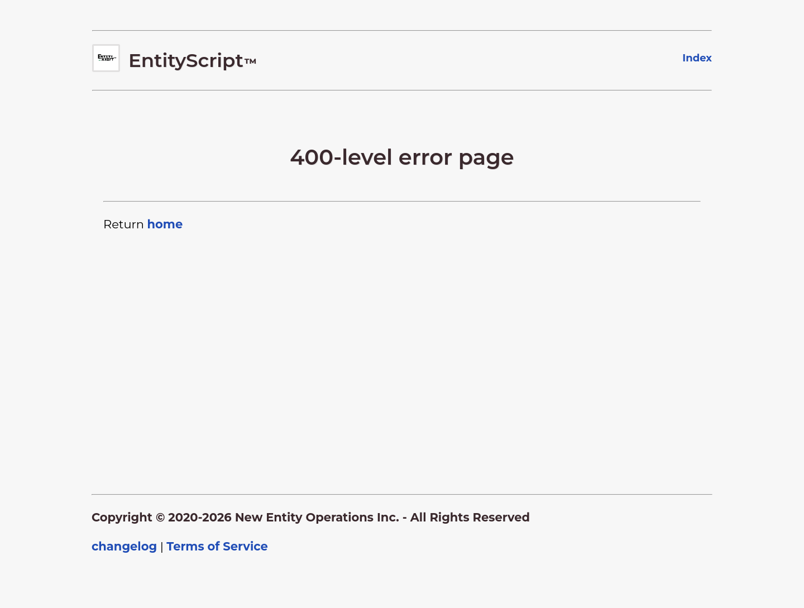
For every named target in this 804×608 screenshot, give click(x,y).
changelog (124, 546)
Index (697, 58)
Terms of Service (216, 546)
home (165, 224)
